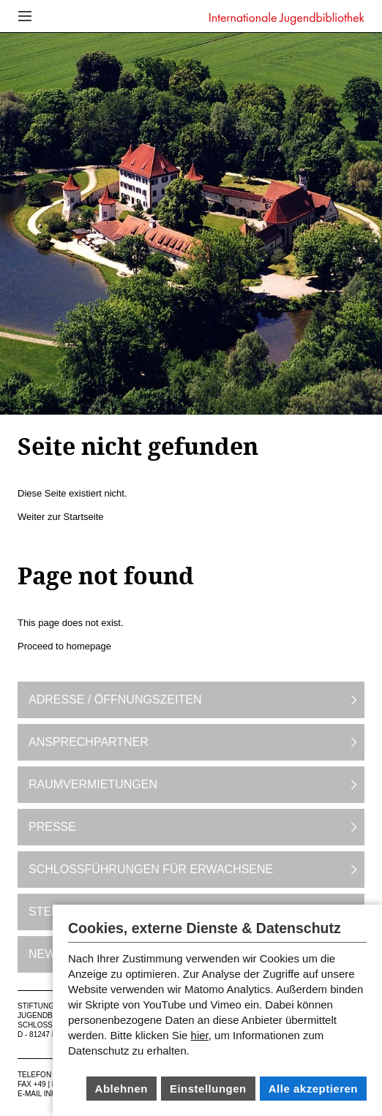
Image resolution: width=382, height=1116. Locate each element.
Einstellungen (208, 1088)
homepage (89, 646)
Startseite (84, 516)
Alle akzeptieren (313, 1088)
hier (200, 1035)
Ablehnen (121, 1088)
